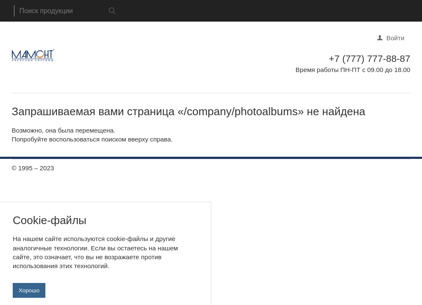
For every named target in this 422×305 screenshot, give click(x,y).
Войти (395, 38)
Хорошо (29, 294)
